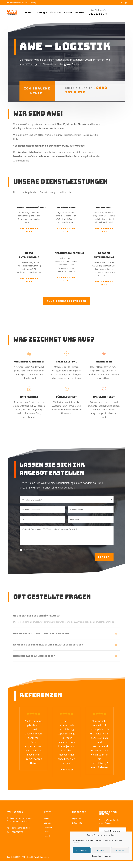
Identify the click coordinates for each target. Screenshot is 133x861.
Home (28, 12)
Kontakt (79, 12)
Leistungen (41, 12)
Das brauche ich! (29, 230)
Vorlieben (120, 850)
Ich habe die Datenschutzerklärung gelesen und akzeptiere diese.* (50, 549)
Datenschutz (96, 856)
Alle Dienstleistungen (66, 300)
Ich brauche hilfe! (37, 85)
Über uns (55, 12)
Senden (104, 557)
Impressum (107, 856)
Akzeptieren (81, 850)
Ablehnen (101, 850)
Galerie (68, 12)
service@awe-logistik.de (21, 828)
